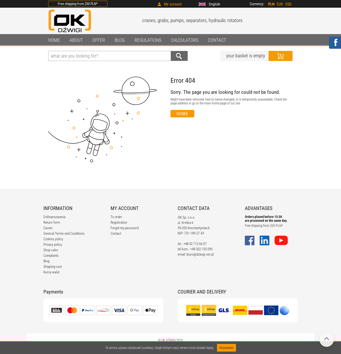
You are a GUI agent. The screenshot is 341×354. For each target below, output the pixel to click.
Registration (119, 222)
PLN (271, 4)
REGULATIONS (148, 40)
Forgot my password (125, 228)
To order (116, 217)
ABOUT (76, 40)
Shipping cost (52, 266)
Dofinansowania (54, 217)
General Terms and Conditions (64, 233)
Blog (46, 261)
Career (48, 228)
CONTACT (217, 40)
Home (182, 113)
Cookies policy (53, 239)
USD (288, 4)
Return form (51, 222)
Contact (116, 233)
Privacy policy (52, 244)
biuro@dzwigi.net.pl (200, 254)
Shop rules (50, 250)
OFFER (98, 40)
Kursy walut (51, 272)
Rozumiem (226, 348)
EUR (280, 4)
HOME (54, 40)
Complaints (51, 255)
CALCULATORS (184, 40)
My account (173, 4)
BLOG (120, 40)
